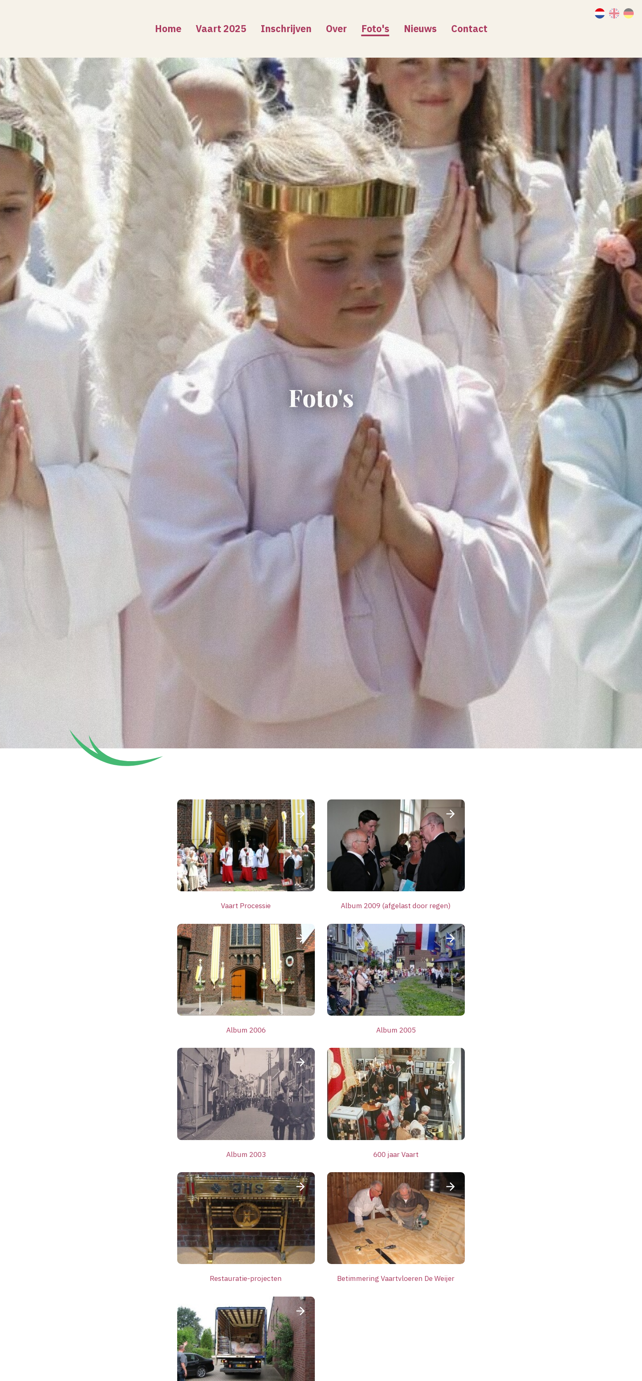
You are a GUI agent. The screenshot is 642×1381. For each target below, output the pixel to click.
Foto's (375, 28)
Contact (469, 28)
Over (336, 28)
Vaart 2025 (221, 28)
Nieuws (420, 28)
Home (168, 28)
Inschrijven (286, 28)
